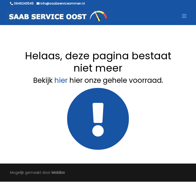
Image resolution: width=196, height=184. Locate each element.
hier (61, 80)
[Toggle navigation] (184, 16)
